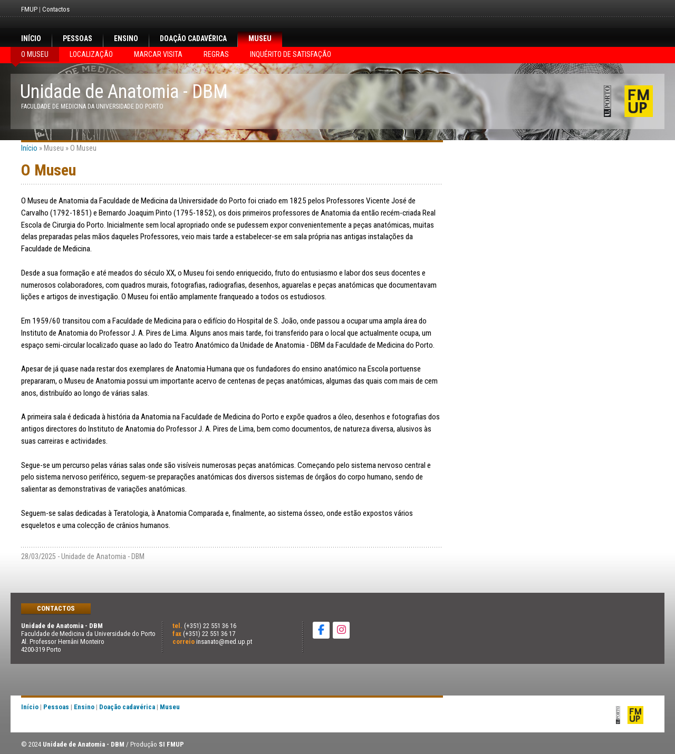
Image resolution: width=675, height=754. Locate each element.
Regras (216, 54)
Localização (91, 54)
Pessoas (77, 38)
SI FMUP (171, 744)
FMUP (29, 9)
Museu (260, 38)
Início (31, 38)
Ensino (126, 38)
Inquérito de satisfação (290, 54)
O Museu (35, 54)
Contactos (56, 9)
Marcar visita (158, 54)
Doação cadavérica (193, 38)
